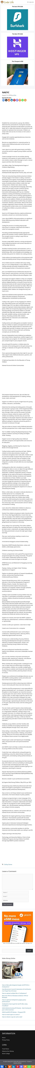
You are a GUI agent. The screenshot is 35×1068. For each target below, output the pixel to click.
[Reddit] (9, 100)
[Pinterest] (14, 100)
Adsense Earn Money (8, 1051)
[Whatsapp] (22, 100)
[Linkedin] (11, 100)
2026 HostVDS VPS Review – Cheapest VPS (13, 1012)
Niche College (6, 1053)
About (3, 1037)
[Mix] (20, 100)
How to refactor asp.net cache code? (12, 1017)
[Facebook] (3, 100)
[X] (6, 100)
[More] (25, 100)
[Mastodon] (17, 100)
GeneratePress (22, 1061)
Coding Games (8, 864)
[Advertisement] (17, 111)
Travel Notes (5, 1049)
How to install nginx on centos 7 (11, 1014)
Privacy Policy (6, 1040)
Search (29, 950)
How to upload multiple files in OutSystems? (14, 993)
